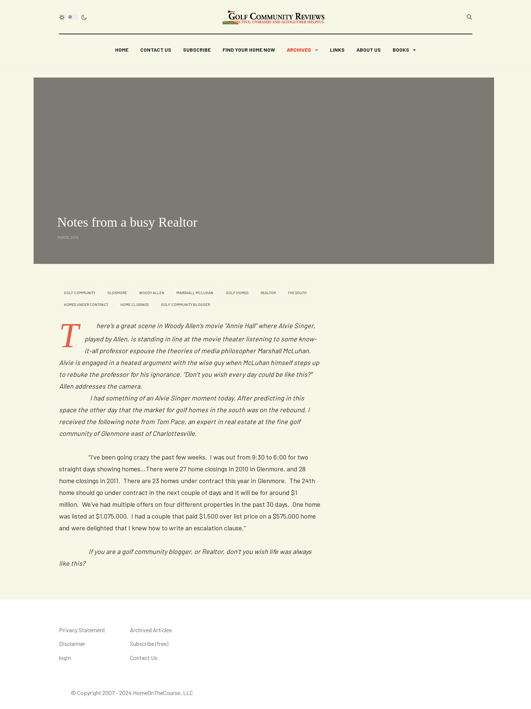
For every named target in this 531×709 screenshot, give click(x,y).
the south (297, 292)
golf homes (237, 292)
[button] (302, 49)
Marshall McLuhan (194, 292)
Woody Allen (151, 292)
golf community (79, 292)
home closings (134, 304)
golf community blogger (185, 304)
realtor (268, 292)
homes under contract (86, 304)
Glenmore (117, 292)
